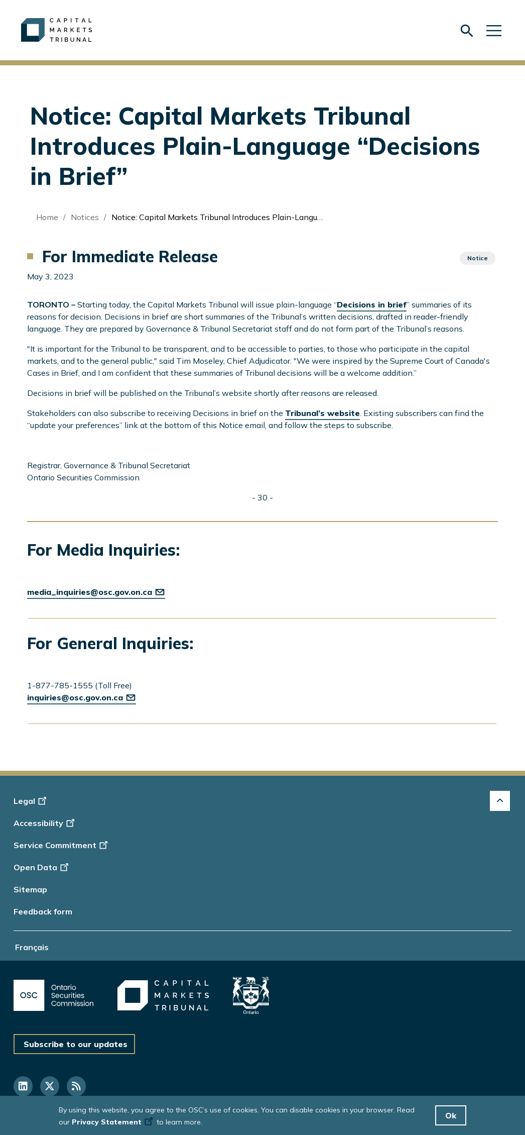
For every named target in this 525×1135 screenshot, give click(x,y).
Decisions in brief (372, 304)
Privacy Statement (113, 1121)
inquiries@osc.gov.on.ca (81, 697)
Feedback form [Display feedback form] (43, 911)
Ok (450, 1115)
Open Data (42, 867)
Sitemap (30, 889)
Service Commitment (61, 845)
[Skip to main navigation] (494, 30)
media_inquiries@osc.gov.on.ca (96, 592)
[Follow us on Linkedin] (23, 1086)
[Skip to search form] (467, 30)
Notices (85, 217)
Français (32, 947)
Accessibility (45, 823)
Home (47, 217)
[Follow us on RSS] (76, 1086)
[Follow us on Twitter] (49, 1086)
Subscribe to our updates (75, 1044)
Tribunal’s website (322, 413)
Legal (31, 801)
